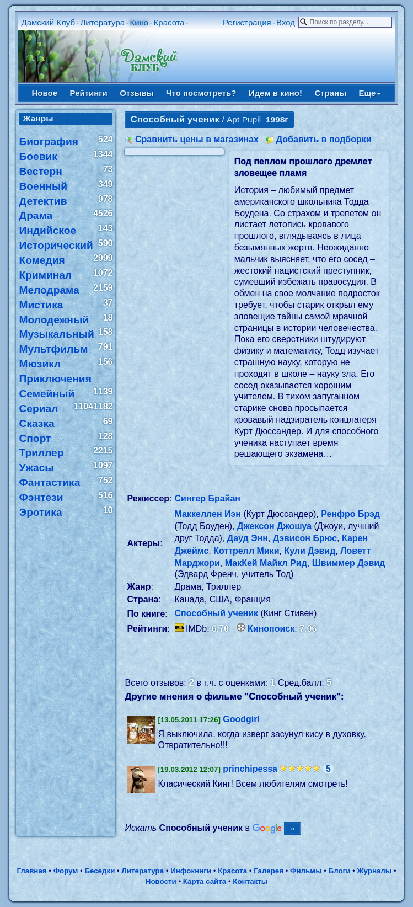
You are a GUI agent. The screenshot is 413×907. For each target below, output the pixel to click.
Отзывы (136, 93)
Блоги (340, 871)
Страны (330, 93)
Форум (65, 871)
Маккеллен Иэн (208, 514)
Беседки (99, 871)
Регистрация (247, 22)
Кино (139, 22)
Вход (285, 22)
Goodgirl (241, 719)
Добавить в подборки (324, 139)
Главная (31, 871)
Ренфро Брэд (350, 514)
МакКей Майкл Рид (266, 563)
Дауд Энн (247, 538)
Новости (161, 881)
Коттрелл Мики (246, 551)
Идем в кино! (275, 93)
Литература (102, 22)
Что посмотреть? (201, 93)
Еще (369, 93)
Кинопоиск (271, 628)
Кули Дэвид (309, 551)
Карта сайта (204, 881)
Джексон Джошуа (274, 526)
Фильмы (305, 871)
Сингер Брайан (207, 498)
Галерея (268, 871)
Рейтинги (89, 93)
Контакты (250, 881)
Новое (45, 93)
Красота (169, 22)
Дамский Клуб (48, 22)
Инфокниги (190, 871)
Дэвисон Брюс (305, 538)
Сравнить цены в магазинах (197, 139)
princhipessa (250, 768)
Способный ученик (217, 613)
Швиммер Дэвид (348, 563)
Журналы (374, 871)
